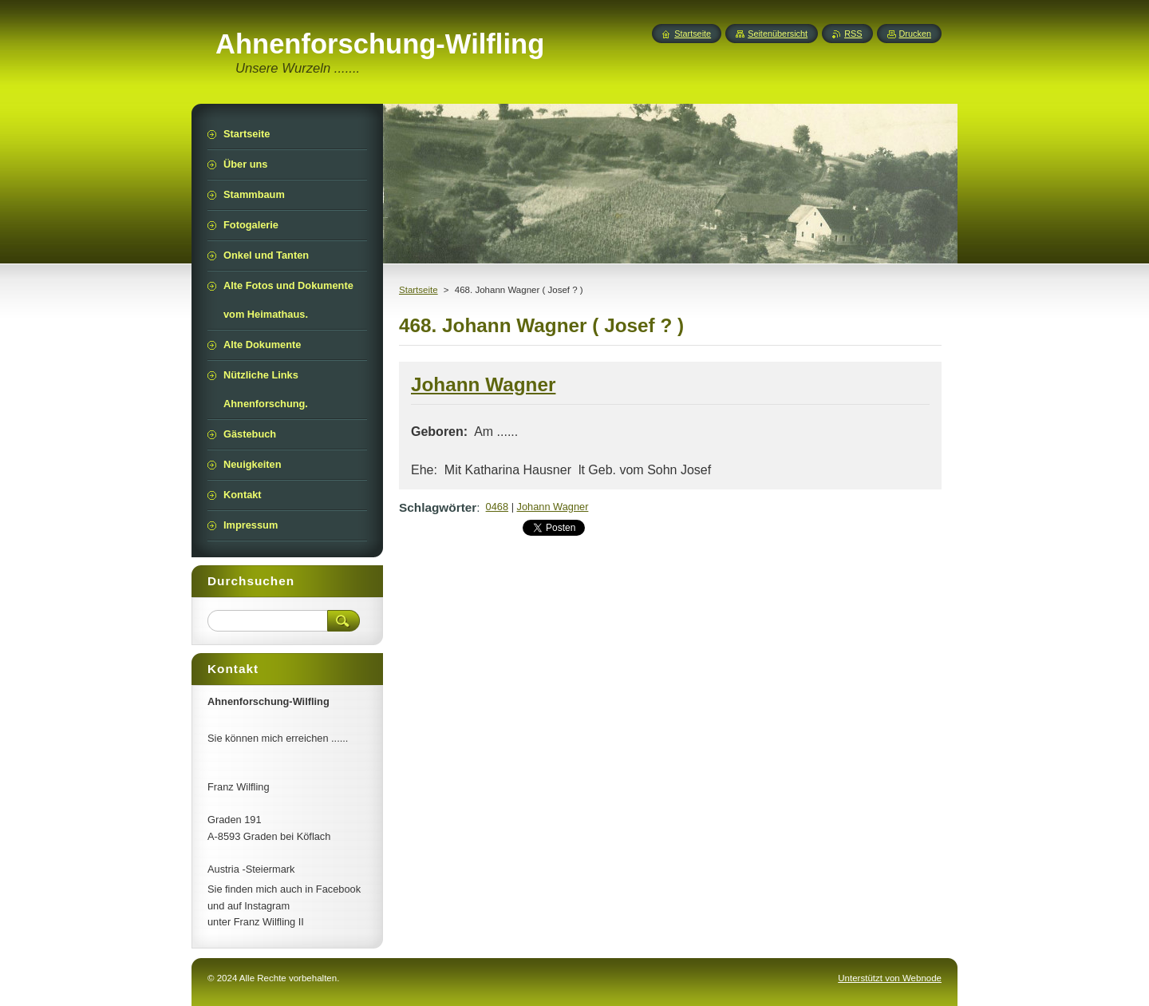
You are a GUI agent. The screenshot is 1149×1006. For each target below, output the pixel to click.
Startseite (418, 290)
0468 (497, 507)
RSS (853, 33)
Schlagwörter (437, 507)
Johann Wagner (553, 507)
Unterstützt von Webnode (890, 978)
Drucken (915, 33)
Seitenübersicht (777, 33)
